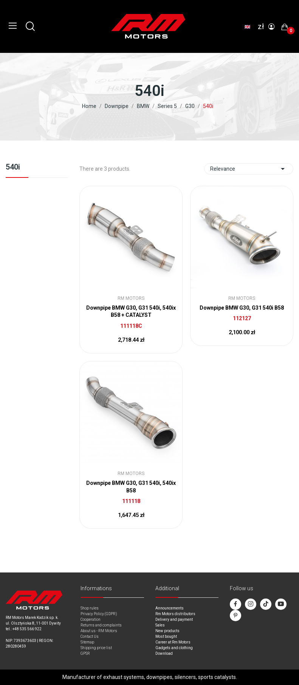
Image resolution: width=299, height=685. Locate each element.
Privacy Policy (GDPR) (99, 614)
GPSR (85, 653)
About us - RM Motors (99, 631)
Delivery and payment (174, 619)
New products (167, 631)
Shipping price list (96, 648)
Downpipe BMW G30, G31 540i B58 (242, 308)
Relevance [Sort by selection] (248, 168)
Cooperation (91, 619)
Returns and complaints (101, 625)
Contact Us (90, 636)
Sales (160, 625)
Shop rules (90, 608)
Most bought (166, 636)
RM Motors (131, 298)
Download (164, 653)
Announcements (169, 608)
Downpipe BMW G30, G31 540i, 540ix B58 (131, 487)
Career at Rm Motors (173, 642)
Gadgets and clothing (174, 648)
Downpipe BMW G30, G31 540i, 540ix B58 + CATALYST (131, 311)
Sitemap (87, 642)
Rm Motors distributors (175, 614)
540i (13, 167)
